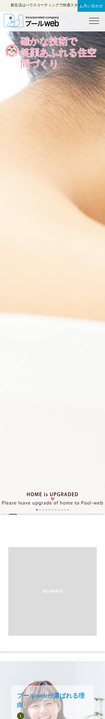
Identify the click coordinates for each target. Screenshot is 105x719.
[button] (37, 510)
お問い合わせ (91, 6)
